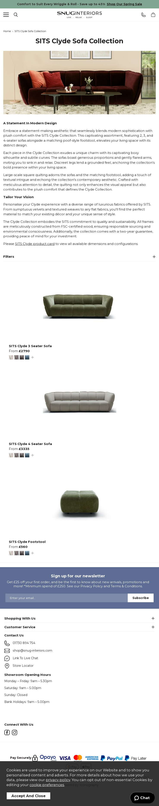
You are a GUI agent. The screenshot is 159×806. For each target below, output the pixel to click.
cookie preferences (47, 785)
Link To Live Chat (21, 658)
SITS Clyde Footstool (27, 542)
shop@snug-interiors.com (28, 651)
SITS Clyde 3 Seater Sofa (30, 346)
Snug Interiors (79, 14)
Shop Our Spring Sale (124, 4)
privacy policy (58, 780)
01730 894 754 (19, 643)
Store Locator (18, 666)
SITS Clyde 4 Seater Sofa (30, 444)
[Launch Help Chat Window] (142, 798)
